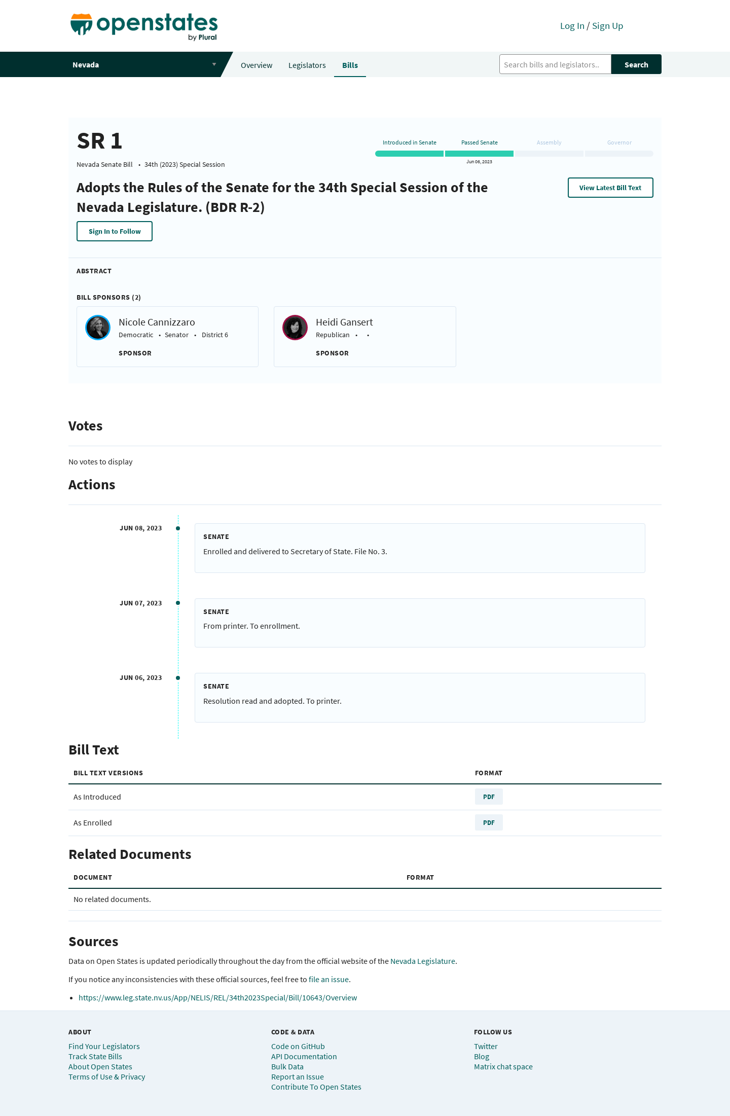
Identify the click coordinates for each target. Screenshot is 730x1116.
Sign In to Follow (115, 231)
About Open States (100, 1066)
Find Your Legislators (104, 1046)
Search (636, 64)
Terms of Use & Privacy (106, 1076)
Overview (256, 65)
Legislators (307, 65)
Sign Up (608, 25)
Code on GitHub (298, 1046)
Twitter (486, 1046)
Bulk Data (287, 1066)
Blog (481, 1056)
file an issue (329, 979)
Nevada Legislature (422, 961)
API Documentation (304, 1056)
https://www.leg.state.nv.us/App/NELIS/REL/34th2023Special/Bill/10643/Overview (218, 997)
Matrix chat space (503, 1066)
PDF (489, 797)
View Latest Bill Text (610, 187)
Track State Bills (95, 1056)
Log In (572, 25)
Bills (350, 65)
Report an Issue (297, 1076)
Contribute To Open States (316, 1087)
